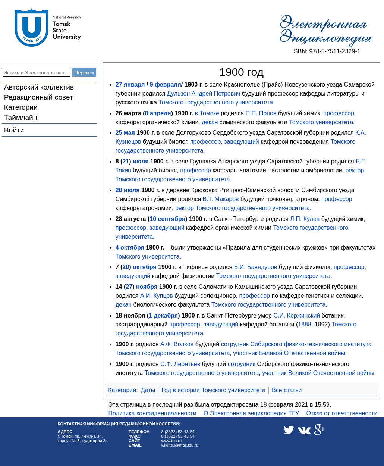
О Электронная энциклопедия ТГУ (251, 413)
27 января (130, 84)
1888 (304, 324)
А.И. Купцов (156, 296)
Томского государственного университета (215, 102)
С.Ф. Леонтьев (180, 364)
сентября (171, 219)
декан (210, 122)
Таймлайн (20, 117)
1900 (181, 113)
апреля (160, 113)
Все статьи (287, 390)
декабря (166, 315)
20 (125, 267)
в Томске (207, 113)
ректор (354, 170)
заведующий (241, 141)
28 (119, 190)
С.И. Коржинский (296, 315)
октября (132, 247)
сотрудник (235, 344)
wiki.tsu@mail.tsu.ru (180, 445)
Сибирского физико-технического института (311, 344)
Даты (148, 390)
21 (125, 161)
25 (119, 132)
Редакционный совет (38, 97)
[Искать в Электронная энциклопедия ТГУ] (36, 72)
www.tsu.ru (171, 440)
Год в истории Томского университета (213, 390)
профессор (339, 113)
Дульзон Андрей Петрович (203, 93)
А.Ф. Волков (176, 344)
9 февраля (165, 84)
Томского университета (321, 122)
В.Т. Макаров (221, 199)
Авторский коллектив (39, 87)
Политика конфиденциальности (152, 413)
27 (129, 287)
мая (129, 132)
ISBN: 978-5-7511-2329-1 (326, 51)
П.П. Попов (261, 113)
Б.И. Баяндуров (255, 267)
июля (141, 161)
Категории (21, 107)
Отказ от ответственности (342, 413)
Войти (14, 130)
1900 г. (194, 84)
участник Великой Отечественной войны (289, 353)
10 (152, 219)
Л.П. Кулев (305, 219)
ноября (146, 287)
